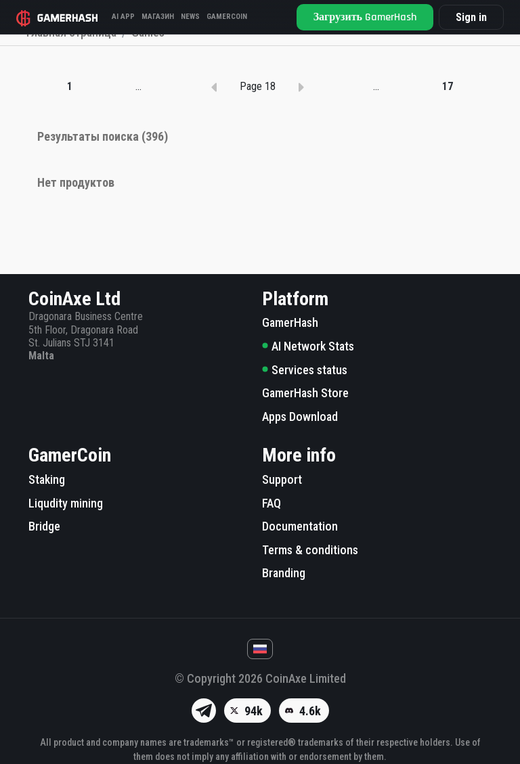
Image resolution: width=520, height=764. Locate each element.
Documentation (300, 526)
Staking (46, 479)
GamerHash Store (305, 393)
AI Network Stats (308, 346)
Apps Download (300, 416)
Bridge (44, 526)
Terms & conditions (310, 550)
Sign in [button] (471, 17)
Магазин (158, 16)
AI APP (123, 16)
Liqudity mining (65, 503)
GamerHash (290, 323)
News (190, 16)
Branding (283, 573)
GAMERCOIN (227, 16)
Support (282, 479)
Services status (304, 370)
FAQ (271, 503)
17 (447, 151)
